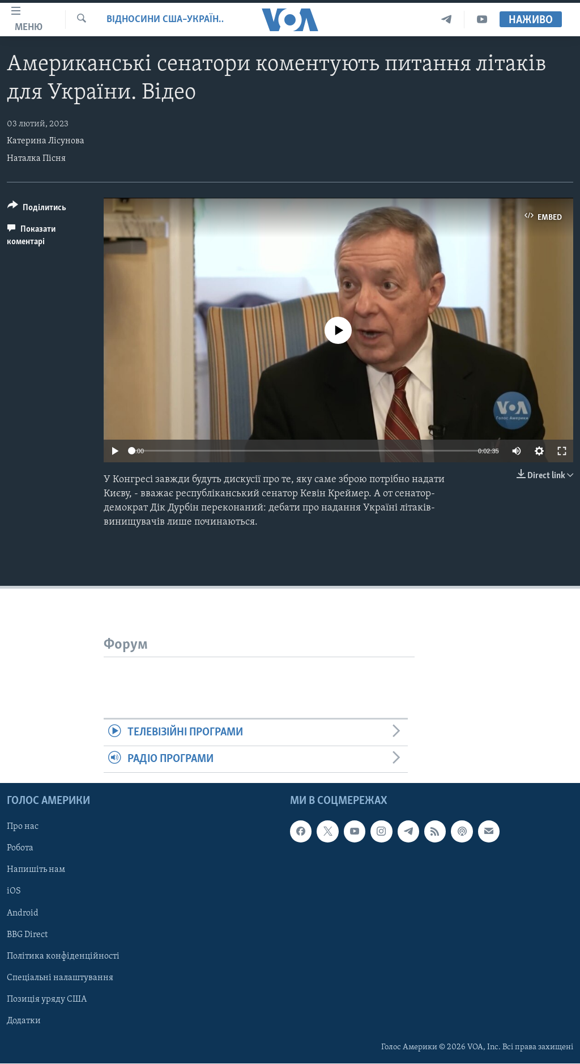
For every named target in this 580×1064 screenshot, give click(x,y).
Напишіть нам (36, 870)
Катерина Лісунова (45, 141)
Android (23, 913)
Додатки (24, 1020)
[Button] (36, 209)
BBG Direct (27, 934)
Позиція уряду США (47, 999)
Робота (20, 848)
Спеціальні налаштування (60, 977)
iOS (14, 891)
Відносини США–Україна (165, 19)
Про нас (23, 827)
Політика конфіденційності (63, 956)
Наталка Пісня (36, 158)
